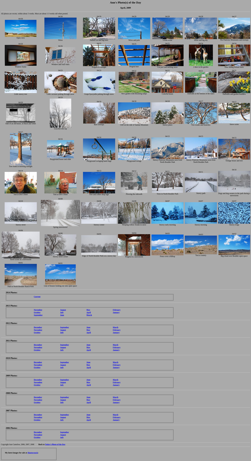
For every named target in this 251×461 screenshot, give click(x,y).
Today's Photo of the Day (55, 444)
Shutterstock (33, 453)
